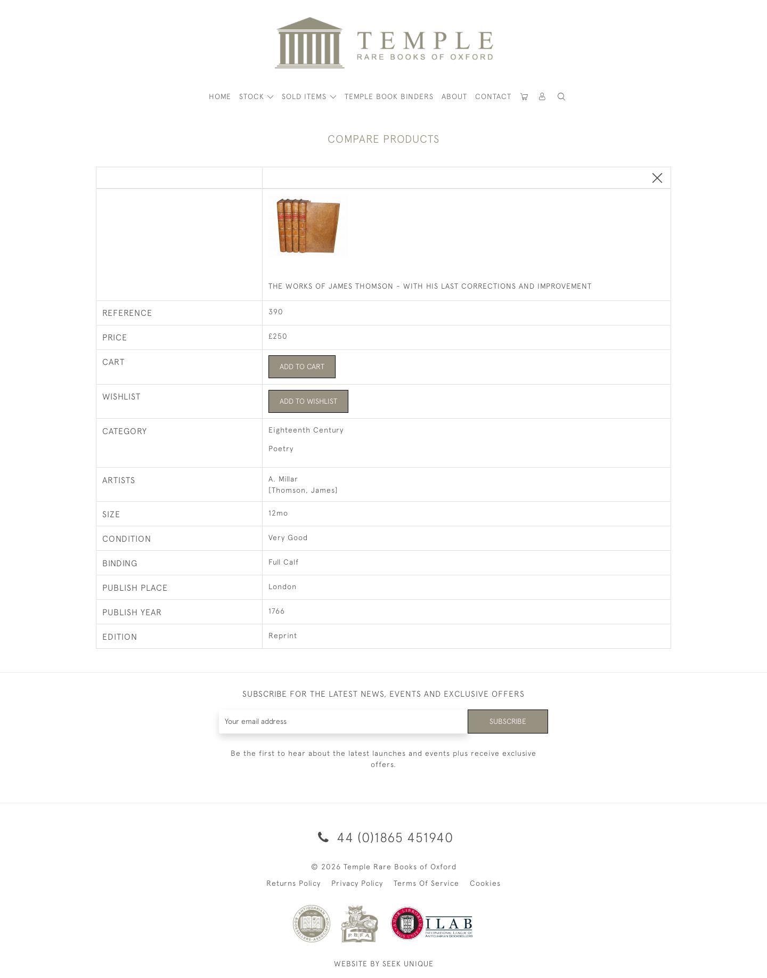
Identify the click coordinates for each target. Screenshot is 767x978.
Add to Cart (302, 366)
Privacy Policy (357, 883)
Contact (493, 96)
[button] (542, 96)
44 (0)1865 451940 (383, 837)
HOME (220, 96)
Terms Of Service (426, 883)
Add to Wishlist (309, 401)
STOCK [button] (253, 96)
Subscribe (507, 721)
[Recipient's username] (343, 722)
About (454, 96)
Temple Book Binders (389, 96)
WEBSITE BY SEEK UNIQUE (384, 964)
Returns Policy (293, 883)
